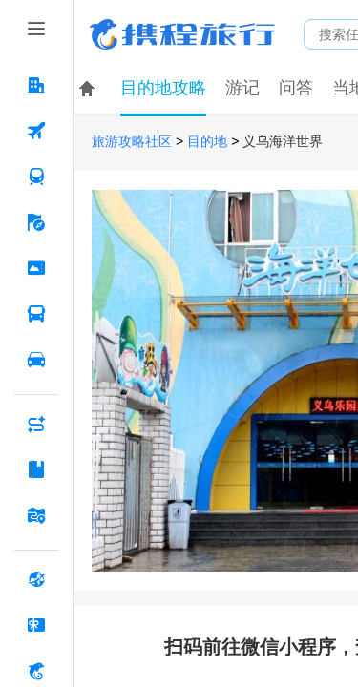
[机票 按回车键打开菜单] (36, 131)
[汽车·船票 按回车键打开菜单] (36, 314)
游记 (242, 87)
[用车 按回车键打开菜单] (36, 360)
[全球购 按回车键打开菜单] (36, 579)
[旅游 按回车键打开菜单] (36, 222)
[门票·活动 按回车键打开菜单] (36, 268)
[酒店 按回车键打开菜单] (36, 85)
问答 (296, 87)
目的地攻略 (163, 87)
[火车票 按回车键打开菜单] (36, 176)
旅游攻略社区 (132, 142)
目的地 (207, 142)
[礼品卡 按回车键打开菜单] (36, 625)
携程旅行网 (182, 34)
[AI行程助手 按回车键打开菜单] (36, 424)
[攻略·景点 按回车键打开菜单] (36, 469)
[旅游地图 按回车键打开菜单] (36, 515)
